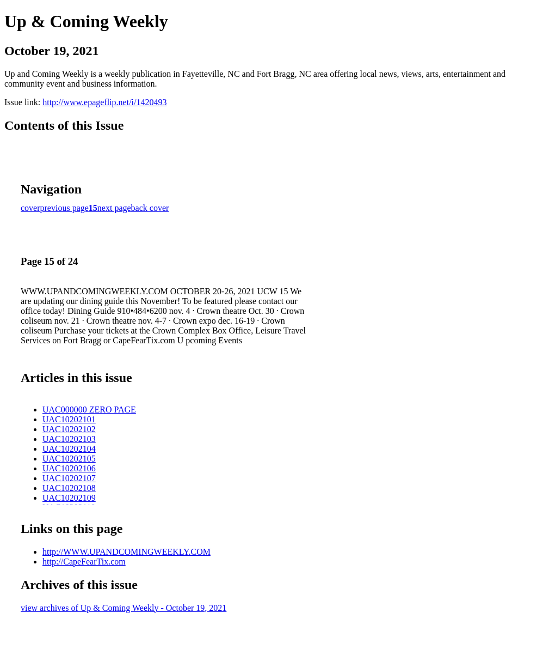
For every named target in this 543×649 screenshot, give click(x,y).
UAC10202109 (69, 497)
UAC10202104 (69, 448)
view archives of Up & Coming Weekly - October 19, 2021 (123, 607)
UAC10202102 (69, 429)
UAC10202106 (69, 468)
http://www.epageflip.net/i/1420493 (104, 102)
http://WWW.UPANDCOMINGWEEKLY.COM (126, 551)
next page (114, 208)
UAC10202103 (69, 439)
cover (30, 208)
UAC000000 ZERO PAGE (89, 409)
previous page (64, 208)
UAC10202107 (69, 478)
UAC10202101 (69, 419)
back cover (150, 208)
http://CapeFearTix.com (84, 561)
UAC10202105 (69, 458)
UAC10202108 (69, 488)
